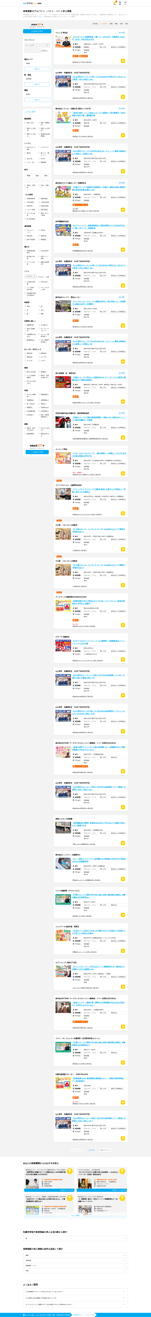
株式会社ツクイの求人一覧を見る (82, 916)
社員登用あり (45, 411)
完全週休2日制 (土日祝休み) (31, 294)
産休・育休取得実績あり (45, 416)
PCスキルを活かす (45, 429)
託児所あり (30, 415)
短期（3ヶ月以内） (45, 129)
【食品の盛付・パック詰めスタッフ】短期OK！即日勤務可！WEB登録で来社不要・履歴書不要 (98, 114)
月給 (45, 175)
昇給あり (43, 404)
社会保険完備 (31, 411)
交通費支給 (30, 400)
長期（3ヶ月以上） (31, 135)
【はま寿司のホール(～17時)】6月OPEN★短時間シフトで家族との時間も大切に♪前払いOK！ (99, 788)
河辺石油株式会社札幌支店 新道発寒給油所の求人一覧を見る (90, 438)
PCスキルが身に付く (31, 382)
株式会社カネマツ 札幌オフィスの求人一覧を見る (87, 474)
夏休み (29, 153)
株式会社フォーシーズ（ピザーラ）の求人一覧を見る (88, 660)
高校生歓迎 (44, 198)
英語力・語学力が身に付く (45, 376)
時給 (28, 175)
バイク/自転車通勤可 (31, 376)
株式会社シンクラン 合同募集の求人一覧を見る (86, 880)
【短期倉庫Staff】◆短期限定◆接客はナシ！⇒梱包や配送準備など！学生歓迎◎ (98, 1079)
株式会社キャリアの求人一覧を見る (83, 326)
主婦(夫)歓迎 (45, 206)
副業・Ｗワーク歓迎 (45, 214)
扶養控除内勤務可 (31, 252)
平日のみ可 (44, 282)
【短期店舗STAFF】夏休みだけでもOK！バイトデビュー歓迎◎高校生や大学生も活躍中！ (98, 602)
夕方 (42, 310)
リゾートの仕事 (31, 263)
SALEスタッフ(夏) (31, 148)
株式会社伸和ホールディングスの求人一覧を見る (86, 402)
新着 (111, 23)
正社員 (43, 230)
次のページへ (105, 1150)
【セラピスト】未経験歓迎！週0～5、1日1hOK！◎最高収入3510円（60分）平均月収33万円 (98, 38)
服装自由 (29, 357)
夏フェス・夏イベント (45, 154)
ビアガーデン (45, 147)
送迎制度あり (45, 400)
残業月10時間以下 (45, 263)
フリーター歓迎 (31, 214)
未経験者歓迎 (31, 198)
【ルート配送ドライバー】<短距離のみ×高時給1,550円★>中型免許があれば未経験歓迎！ (99, 860)
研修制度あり (45, 394)
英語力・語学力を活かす (31, 429)
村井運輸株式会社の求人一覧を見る (83, 250)
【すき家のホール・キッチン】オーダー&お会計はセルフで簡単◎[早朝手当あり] (98, 530)
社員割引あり (45, 407)
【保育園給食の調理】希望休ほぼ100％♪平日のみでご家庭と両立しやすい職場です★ (99, 824)
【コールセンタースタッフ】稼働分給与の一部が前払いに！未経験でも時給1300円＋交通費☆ (99, 302)
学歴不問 (29, 206)
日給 (37, 175)
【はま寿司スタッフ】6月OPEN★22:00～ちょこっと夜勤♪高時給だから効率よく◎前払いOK (99, 152)
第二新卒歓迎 (31, 219)
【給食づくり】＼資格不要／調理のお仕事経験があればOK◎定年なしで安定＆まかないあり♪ (98, 1004)
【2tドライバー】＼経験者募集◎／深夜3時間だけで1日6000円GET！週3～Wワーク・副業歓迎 (98, 227)
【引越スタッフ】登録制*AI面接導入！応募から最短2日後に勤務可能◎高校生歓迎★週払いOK (98, 188)
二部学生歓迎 (45, 202)
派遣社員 (43, 236)
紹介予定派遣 (31, 239)
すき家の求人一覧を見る (80, 550)
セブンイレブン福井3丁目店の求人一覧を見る (86, 988)
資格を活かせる (45, 435)
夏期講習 (43, 162)
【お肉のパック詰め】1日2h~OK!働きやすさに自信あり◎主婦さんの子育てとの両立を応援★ (99, 932)
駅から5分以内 (31, 372)
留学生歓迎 (44, 209)
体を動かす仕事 (31, 257)
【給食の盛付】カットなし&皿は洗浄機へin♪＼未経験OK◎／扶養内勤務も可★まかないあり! (98, 748)
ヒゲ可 (43, 360)
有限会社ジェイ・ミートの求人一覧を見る (85, 952)
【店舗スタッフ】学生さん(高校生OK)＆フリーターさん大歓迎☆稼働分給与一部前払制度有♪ (99, 378)
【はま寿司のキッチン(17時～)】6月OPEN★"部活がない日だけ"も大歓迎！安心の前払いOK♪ (99, 78)
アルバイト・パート (31, 231)
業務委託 (43, 239)
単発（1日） (30, 123)
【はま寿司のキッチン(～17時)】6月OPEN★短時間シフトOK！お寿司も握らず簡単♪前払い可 (98, 676)
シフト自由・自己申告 (31, 288)
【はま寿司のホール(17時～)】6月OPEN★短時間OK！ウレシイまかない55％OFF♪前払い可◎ (98, 712)
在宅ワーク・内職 (45, 257)
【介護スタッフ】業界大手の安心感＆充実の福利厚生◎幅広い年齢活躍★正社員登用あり (99, 896)
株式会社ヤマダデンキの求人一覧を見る (84, 626)
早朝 (28, 306)
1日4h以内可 (45, 251)
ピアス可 (43, 357)
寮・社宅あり (31, 404)
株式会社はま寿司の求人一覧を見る (83, 98)
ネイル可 (29, 360)
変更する (37, 69)
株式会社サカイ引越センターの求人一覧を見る (86, 211)
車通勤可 (43, 372)
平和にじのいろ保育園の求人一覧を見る (84, 844)
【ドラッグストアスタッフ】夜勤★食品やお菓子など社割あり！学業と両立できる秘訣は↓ (99, 490)
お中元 (43, 158)
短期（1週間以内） (45, 124)
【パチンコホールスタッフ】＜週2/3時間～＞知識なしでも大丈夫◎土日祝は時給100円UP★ (99, 454)
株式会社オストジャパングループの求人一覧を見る (87, 514)
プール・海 (30, 162)
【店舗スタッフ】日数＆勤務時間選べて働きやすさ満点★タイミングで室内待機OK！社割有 (99, 418)
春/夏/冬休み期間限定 (45, 135)
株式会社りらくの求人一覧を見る (82, 62)
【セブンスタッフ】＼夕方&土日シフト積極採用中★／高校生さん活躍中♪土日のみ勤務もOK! (98, 968)
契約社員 (29, 236)
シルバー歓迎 (31, 209)
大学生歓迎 (30, 202)
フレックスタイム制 (45, 288)
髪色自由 (29, 353)
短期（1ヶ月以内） (31, 129)
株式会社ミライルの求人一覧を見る (83, 136)
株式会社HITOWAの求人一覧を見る (83, 772)
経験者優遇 (30, 434)
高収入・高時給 (31, 186)
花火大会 (29, 158)
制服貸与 (29, 407)
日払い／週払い (45, 186)
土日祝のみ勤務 (31, 283)
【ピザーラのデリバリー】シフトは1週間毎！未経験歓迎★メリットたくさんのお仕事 (98, 642)
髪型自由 (43, 353)
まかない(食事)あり (31, 395)
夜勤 (42, 314)
